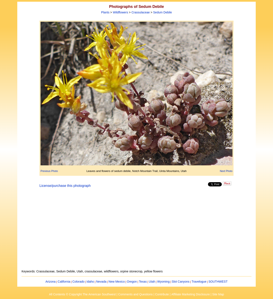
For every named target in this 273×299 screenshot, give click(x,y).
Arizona (50, 281)
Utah (152, 281)
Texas (143, 281)
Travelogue (199, 281)
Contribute (162, 294)
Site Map (218, 294)
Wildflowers (120, 12)
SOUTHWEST (218, 281)
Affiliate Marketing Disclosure (190, 294)
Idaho (90, 281)
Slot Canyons (180, 281)
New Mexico (117, 281)
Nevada (101, 281)
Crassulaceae (140, 12)
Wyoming (163, 281)
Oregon (132, 281)
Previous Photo (49, 171)
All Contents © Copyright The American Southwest (82, 294)
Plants (105, 12)
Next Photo (226, 171)
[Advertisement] (136, 231)
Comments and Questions (135, 294)
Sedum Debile (162, 12)
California (64, 281)
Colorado (78, 281)
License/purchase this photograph (65, 185)
